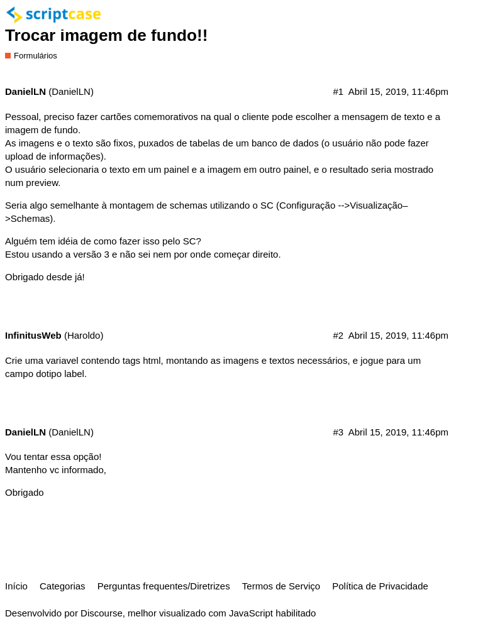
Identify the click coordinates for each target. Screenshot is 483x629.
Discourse (101, 613)
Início (16, 586)
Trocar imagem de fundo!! (106, 35)
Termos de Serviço (281, 586)
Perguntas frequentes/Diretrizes (163, 586)
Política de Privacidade (380, 586)
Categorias (63, 586)
